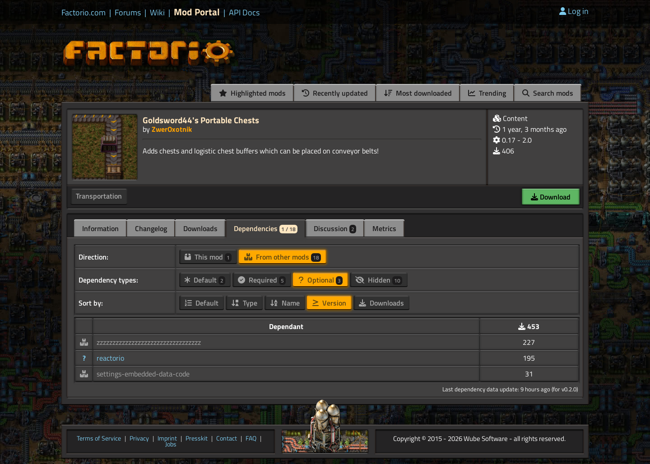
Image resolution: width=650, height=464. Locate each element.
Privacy (139, 439)
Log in (574, 11)
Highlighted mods (252, 93)
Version (329, 302)
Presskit (197, 439)
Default (205, 279)
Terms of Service (99, 439)
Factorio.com (83, 13)
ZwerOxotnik (172, 129)
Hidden (378, 279)
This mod (208, 256)
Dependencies (265, 228)
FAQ (251, 439)
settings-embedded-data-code (143, 373)
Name (285, 302)
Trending (487, 93)
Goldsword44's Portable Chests (201, 119)
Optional (320, 279)
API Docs (244, 13)
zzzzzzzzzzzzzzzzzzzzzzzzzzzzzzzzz (149, 342)
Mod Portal (197, 12)
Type (244, 302)
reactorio (110, 358)
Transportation (99, 195)
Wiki (157, 13)
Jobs (170, 444)
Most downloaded (418, 93)
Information (100, 228)
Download (551, 196)
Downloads (200, 228)
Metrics (384, 228)
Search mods (547, 93)
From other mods (282, 256)
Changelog (151, 228)
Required (262, 279)
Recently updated (335, 93)
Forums (128, 13)
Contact (226, 439)
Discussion (335, 228)
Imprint (167, 439)
